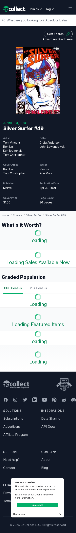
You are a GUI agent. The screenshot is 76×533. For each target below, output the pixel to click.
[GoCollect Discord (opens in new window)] (73, 399)
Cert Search (58, 34)
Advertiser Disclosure (58, 39)
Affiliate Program (15, 435)
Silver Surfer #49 (55, 215)
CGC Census (13, 288)
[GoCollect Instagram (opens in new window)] (15, 399)
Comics (17, 215)
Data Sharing (50, 418)
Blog (44, 468)
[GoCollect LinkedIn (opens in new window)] (34, 399)
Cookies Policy (43, 494)
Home (5, 215)
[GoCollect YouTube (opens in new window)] (44, 399)
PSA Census (38, 288)
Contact (9, 468)
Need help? (11, 460)
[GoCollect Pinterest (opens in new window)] (54, 399)
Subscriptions (13, 418)
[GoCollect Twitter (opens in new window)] (25, 399)
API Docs (48, 427)
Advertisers (11, 427)
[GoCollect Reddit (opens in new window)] (63, 399)
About (45, 460)
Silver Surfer (33, 215)
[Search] (40, 20)
